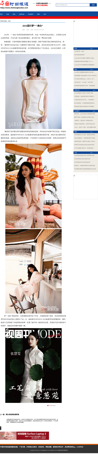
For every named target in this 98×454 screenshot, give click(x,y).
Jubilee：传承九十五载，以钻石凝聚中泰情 (85, 127)
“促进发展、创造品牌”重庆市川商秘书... (84, 96)
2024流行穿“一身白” (79, 51)
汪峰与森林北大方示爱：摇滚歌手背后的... (85, 134)
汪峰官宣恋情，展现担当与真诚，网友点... (85, 141)
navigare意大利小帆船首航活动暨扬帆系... (84, 64)
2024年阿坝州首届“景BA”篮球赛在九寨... (84, 155)
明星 (38, 14)
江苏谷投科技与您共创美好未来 (82, 158)
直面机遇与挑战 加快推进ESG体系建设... (84, 106)
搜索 (93, 5)
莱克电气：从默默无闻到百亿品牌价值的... (85, 165)
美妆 (14, 14)
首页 (1, 14)
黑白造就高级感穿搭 (12, 414)
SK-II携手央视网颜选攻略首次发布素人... (84, 72)
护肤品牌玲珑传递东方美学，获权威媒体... (85, 85)
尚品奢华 (30, 14)
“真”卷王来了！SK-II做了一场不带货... (84, 82)
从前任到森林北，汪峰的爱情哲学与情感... (85, 138)
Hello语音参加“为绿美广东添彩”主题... (84, 93)
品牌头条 (21, 14)
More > (91, 48)
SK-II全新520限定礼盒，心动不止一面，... (84, 79)
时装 (7, 14)
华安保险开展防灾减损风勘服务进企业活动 (85, 169)
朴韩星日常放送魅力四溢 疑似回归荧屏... (84, 144)
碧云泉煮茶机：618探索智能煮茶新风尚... (84, 103)
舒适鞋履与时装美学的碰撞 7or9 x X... (83, 61)
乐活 (44, 14)
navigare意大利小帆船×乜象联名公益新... (84, 58)
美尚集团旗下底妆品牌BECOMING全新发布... (85, 75)
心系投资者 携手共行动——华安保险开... (84, 99)
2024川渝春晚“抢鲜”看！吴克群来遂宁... (84, 148)
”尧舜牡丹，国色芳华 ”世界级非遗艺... (84, 120)
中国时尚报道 (3, 21)
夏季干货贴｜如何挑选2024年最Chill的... (84, 117)
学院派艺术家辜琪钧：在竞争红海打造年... (85, 124)
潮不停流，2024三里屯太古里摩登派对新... (85, 113)
